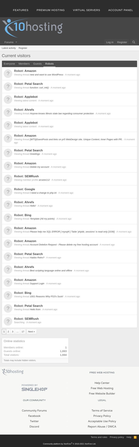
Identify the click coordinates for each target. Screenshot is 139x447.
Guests (37, 63)
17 (23, 331)
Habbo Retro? (37, 257)
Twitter (34, 421)
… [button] (17, 331)
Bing (28, 215)
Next (30, 331)
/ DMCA (111, 426)
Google (30, 189)
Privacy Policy (102, 416)
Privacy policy (117, 437)
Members (24, 63)
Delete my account (39, 167)
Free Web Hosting (102, 388)
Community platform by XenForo (69, 444)
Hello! (33, 205)
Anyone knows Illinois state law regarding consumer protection (62, 113)
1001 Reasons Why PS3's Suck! (46, 296)
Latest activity (9, 48)
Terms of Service (102, 410)
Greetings (35, 154)
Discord (34, 426)
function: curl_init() (39, 87)
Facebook (34, 416)
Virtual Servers (86, 10)
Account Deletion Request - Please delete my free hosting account (64, 244)
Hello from (35, 309)
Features (20, 10)
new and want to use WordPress (46, 74)
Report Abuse (96, 426)
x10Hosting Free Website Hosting (12, 372)
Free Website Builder (102, 393)
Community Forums (34, 410)
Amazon (30, 71)
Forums (9, 42)
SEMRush (32, 176)
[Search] (133, 42)
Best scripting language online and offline (51, 270)
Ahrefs (29, 109)
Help (129, 437)
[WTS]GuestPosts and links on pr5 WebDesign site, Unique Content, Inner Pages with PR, (76, 139)
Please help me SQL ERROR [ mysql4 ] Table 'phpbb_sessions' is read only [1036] (72, 231)
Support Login (37, 283)
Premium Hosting (51, 10)
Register (23, 48)
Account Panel (120, 10)
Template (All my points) (42, 218)
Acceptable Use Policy (102, 421)
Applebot (31, 96)
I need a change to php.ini (43, 192)
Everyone (9, 63)
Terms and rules (99, 437)
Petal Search (34, 84)
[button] (16, 42)
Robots (49, 63)
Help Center (102, 383)
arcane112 (44, 180)
